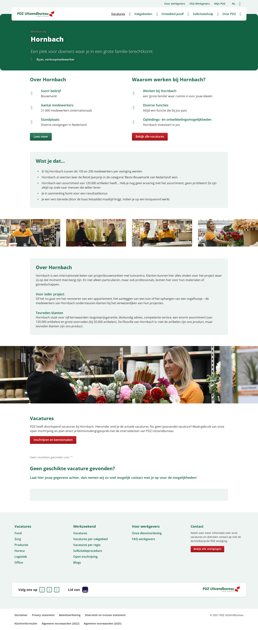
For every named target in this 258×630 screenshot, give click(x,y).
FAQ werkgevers (143, 539)
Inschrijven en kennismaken (53, 440)
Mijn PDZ (219, 3)
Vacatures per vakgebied (90, 539)
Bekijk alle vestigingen (207, 549)
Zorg (17, 539)
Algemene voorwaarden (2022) (60, 623)
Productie (21, 545)
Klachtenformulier (25, 623)
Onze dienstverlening (147, 533)
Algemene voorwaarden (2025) (102, 623)
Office (18, 562)
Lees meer (41, 136)
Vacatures (80, 533)
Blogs (77, 562)
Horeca (19, 551)
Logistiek (20, 557)
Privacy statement (43, 615)
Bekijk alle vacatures (150, 136)
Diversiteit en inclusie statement (105, 615)
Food (18, 533)
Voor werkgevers (174, 3)
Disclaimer (21, 615)
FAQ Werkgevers (200, 3)
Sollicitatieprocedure (87, 551)
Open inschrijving (85, 557)
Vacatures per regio (87, 545)
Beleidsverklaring (70, 615)
